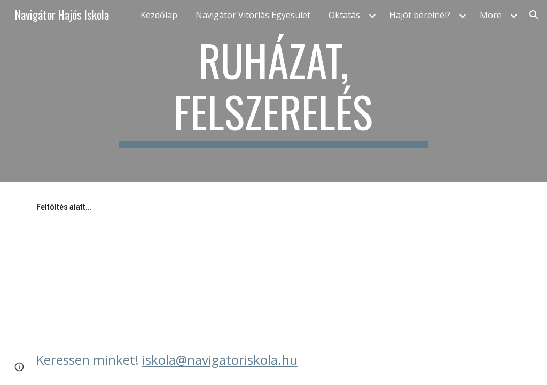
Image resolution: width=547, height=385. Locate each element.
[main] (273, 91)
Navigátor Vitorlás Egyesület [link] (253, 15)
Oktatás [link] (344, 15)
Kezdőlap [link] (158, 15)
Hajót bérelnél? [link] (419, 15)
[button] (534, 15)
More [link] (491, 15)
